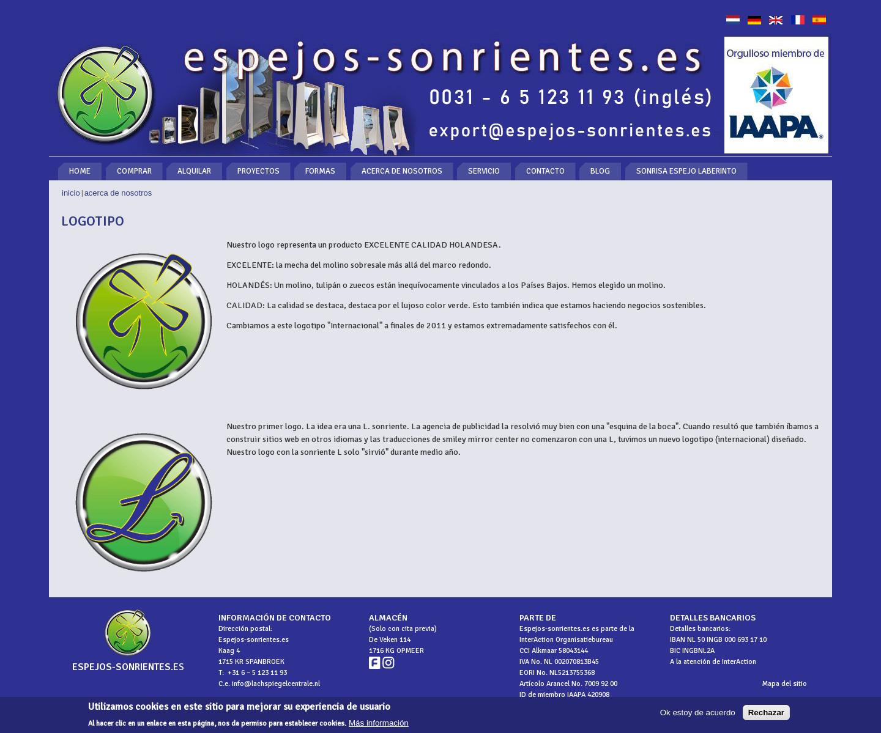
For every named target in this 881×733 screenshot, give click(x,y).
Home (80, 171)
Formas (320, 171)
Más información (379, 724)
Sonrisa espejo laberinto (686, 171)
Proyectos (258, 171)
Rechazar (766, 714)
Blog (600, 171)
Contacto (545, 171)
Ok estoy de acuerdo (697, 714)
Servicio (484, 171)
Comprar (134, 171)
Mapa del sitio (784, 683)
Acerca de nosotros (402, 171)
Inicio (71, 192)
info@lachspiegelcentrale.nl (276, 683)
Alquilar (194, 171)
